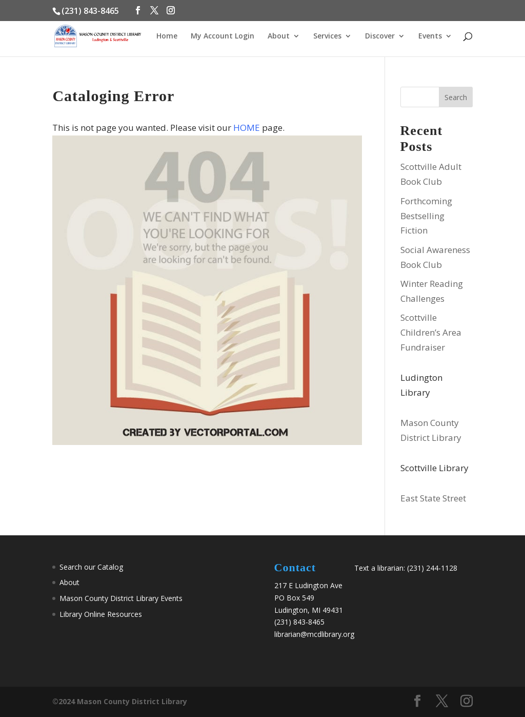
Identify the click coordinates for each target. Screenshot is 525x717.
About (279, 36)
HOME (246, 127)
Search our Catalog (91, 567)
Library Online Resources (100, 614)
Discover (380, 36)
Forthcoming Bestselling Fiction (426, 216)
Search (456, 97)
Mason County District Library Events (121, 598)
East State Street (433, 498)
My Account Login (222, 36)
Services (327, 36)
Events (430, 36)
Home (166, 36)
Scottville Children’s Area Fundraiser (430, 332)
